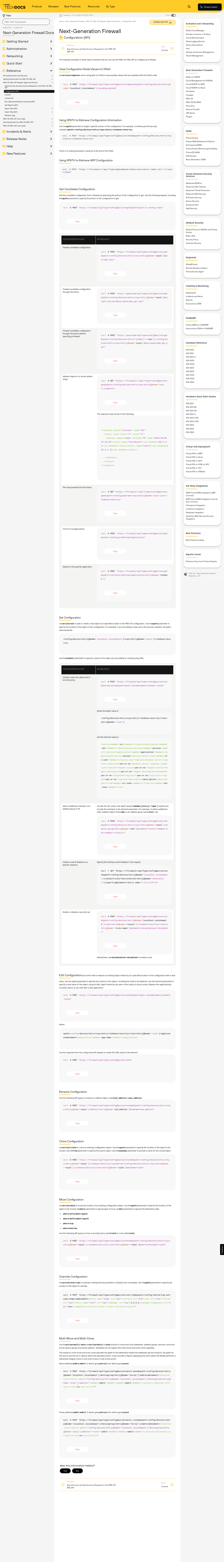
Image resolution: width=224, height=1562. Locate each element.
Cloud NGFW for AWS (195, 84)
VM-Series (190, 113)
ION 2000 (190, 360)
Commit (8, 95)
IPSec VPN (190, 236)
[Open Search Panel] (189, 7)
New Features (16, 153)
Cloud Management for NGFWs (199, 81)
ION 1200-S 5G (192, 421)
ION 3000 (190, 364)
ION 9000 (190, 379)
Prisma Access (192, 138)
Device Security (192, 201)
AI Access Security (193, 197)
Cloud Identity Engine (195, 38)
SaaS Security (191, 208)
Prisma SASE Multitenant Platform (200, 141)
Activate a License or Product (198, 34)
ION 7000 (190, 375)
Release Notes (16, 139)
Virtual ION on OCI (193, 468)
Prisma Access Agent (195, 272)
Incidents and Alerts (194, 296)
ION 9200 (190, 382)
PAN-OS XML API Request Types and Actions (20, 82)
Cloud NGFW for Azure (195, 88)
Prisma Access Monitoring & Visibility (201, 149)
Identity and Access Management (200, 52)
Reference (14, 70)
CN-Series (190, 91)
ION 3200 (190, 368)
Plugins (189, 117)
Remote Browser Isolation (197, 268)
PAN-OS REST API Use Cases (14, 126)
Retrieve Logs (10, 115)
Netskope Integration (195, 512)
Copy (77, 102)
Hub (187, 48)
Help (10, 146)
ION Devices (191, 156)
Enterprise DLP (192, 205)
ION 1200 (190, 353)
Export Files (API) (11, 108)
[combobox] (26, 22)
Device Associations (194, 45)
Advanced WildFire (194, 183)
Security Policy (192, 240)
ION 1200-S (191, 357)
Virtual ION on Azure (194, 457)
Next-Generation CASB (196, 159)
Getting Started (17, 41)
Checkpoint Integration (195, 505)
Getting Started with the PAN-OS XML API (19, 79)
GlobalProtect (192, 264)
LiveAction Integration (195, 509)
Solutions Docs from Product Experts (201, 561)
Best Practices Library (195, 540)
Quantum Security (193, 243)
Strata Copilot (208, 7)
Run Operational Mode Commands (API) (20, 102)
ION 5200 (190, 371)
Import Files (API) (11, 112)
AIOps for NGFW (193, 77)
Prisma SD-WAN (193, 152)
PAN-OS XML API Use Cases (14, 119)
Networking (15, 56)
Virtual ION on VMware (195, 471)
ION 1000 (190, 350)
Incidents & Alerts (19, 131)
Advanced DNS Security (196, 194)
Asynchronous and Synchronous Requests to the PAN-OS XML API (28, 87)
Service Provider (193, 109)
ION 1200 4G (191, 407)
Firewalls (189, 95)
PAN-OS (189, 99)
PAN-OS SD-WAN (193, 102)
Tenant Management (194, 56)
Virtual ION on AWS (194, 453)
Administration (17, 48)
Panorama (190, 106)
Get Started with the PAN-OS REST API (18, 122)
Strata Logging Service (195, 41)
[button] (222, 1249)
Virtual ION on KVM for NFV (197, 464)
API (199, 576)
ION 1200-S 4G (192, 418)
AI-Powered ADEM (194, 145)
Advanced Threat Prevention (198, 190)
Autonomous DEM (193, 304)
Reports (189, 300)
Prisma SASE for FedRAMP (197, 325)
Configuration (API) (12, 91)
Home (61, 21)
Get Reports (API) (11, 105)
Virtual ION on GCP (194, 461)
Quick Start (14, 63)
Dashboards (191, 293)
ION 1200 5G (191, 411)
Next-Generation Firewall (74, 21)
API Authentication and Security (15, 76)
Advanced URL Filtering (196, 187)
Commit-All (9, 98)
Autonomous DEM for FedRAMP (199, 328)
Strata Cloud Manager (195, 30)
